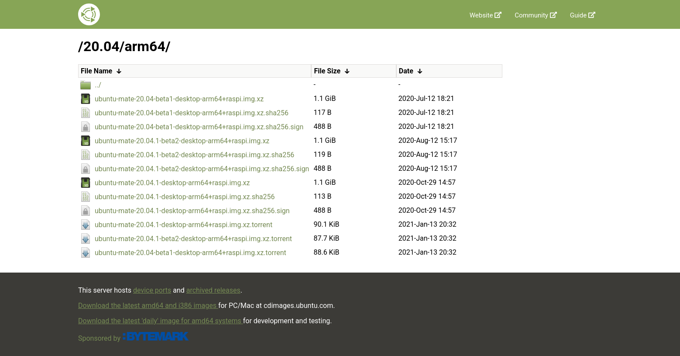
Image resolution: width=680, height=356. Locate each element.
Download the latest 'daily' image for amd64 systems (160, 321)
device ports (152, 290)
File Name (96, 71)
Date (406, 71)
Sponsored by (133, 338)
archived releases (213, 290)
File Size (327, 71)
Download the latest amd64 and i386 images (148, 305)
